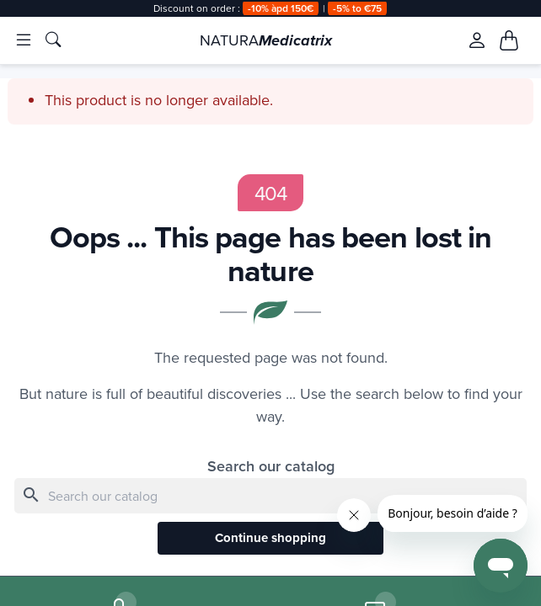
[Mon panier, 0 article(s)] (509, 40)
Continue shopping (270, 539)
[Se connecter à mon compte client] (476, 40)
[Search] (270, 495)
